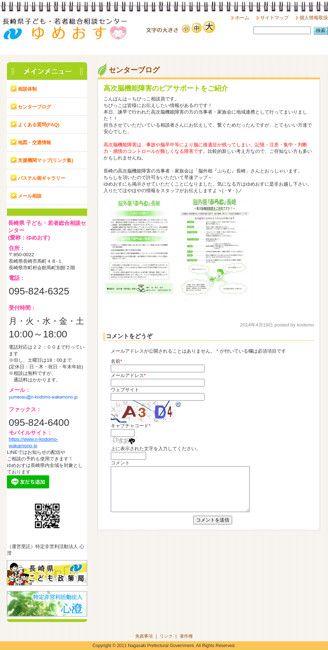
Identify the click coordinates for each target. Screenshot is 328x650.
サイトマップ (274, 17)
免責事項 (144, 636)
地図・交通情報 (34, 142)
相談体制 (27, 89)
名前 (115, 361)
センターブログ (34, 107)
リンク (166, 636)
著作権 (186, 636)
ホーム (242, 17)
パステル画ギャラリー (41, 178)
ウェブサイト (125, 389)
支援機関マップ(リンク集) (45, 160)
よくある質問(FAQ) (38, 124)
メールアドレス (127, 375)
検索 (320, 30)
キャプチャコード (130, 425)
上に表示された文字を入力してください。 (156, 448)
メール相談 (30, 196)
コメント (120, 462)
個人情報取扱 (314, 17)
